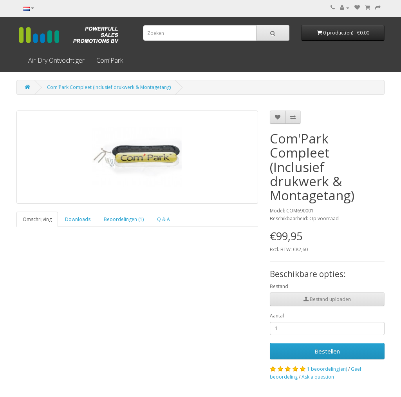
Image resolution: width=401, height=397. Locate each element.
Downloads (77, 219)
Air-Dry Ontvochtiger (56, 60)
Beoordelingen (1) (124, 219)
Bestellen (327, 351)
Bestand (279, 286)
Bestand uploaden (327, 299)
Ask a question (318, 376)
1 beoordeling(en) (327, 369)
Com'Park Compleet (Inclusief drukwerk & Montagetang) (109, 87)
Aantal (277, 315)
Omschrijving (37, 219)
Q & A (163, 219)
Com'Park (109, 60)
